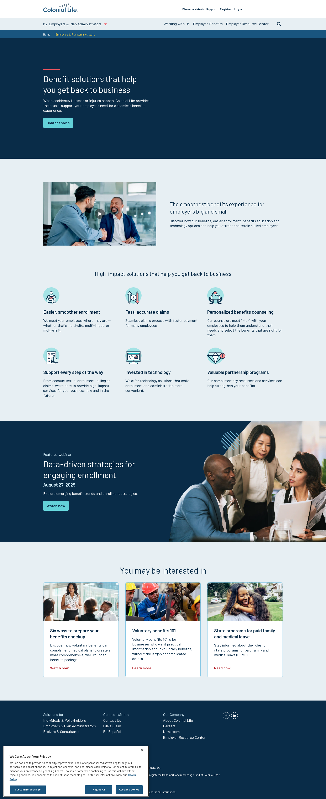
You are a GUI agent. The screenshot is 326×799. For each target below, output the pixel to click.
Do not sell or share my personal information (148, 790)
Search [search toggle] (277, 22)
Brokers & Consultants (61, 730)
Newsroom (171, 730)
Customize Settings (28, 789)
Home (46, 32)
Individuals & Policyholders (64, 718)
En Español (112, 730)
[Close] (142, 750)
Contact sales (58, 121)
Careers (169, 724)
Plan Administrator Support (205, 8)
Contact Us (112, 718)
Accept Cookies (129, 789)
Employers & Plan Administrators (69, 724)
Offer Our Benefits (267, 8)
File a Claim (112, 724)
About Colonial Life (178, 718)
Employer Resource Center (247, 22)
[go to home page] (60, 10)
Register (231, 8)
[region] (76, 771)
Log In (244, 8)
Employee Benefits (208, 22)
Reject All (99, 789)
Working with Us (177, 22)
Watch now (56, 504)
